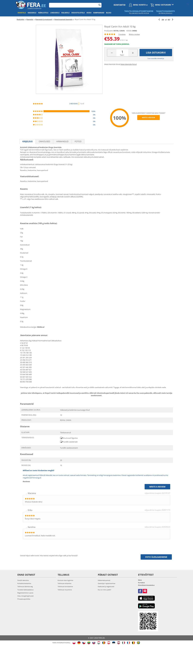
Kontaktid (119, 4)
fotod (78, 141)
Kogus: (122, 55)
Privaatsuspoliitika (23, 599)
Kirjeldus (27, 141)
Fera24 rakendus (23, 580)
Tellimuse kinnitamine (65, 586)
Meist (140, 580)
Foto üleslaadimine (156, 557)
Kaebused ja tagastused (106, 586)
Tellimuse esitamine (64, 583)
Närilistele (43, 13)
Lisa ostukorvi (156, 52)
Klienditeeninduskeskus (146, 585)
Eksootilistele (78, 13)
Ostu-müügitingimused (25, 596)
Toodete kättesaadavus (25, 590)
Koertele (22, 13)
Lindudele (55, 13)
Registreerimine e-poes (25, 593)
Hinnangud (62, 141)
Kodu (89, 13)
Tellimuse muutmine (65, 590)
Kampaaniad (98, 13)
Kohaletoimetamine (24, 583)
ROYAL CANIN (119, 31)
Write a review (134, 34)
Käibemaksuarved (104, 580)
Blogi (108, 13)
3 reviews (122, 34)
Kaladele (65, 13)
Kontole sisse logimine (65, 580)
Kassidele (32, 13)
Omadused (44, 141)
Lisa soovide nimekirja (156, 58)
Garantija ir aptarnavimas (106, 583)
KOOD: (129, 30)
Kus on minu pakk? (104, 590)
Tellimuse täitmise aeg (25, 586)
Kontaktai (141, 583)
